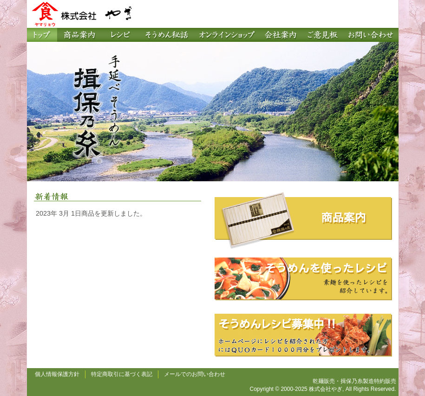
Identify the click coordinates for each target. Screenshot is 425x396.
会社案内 (280, 35)
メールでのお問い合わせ (194, 374)
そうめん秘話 (166, 35)
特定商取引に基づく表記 (121, 374)
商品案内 (79, 35)
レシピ (119, 35)
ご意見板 (322, 35)
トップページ (42, 35)
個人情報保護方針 (57, 374)
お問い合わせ (371, 35)
